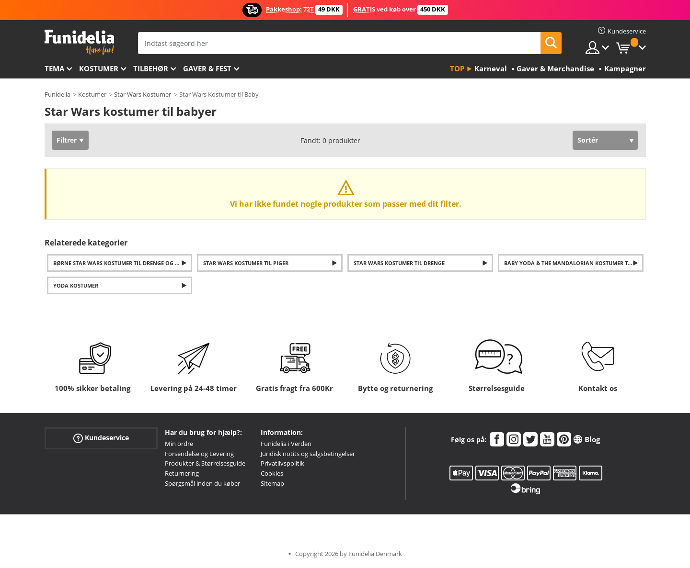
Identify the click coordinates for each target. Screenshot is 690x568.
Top (457, 68)
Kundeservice (101, 438)
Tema (54, 68)
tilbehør (150, 68)
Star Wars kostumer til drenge (399, 263)
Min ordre (179, 443)
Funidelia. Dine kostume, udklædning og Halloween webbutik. (79, 42)
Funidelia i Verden (286, 443)
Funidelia (57, 94)
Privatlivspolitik (282, 463)
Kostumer (98, 68)
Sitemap (272, 483)
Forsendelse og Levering (199, 453)
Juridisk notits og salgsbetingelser (308, 453)
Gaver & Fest (207, 68)
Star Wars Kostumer (142, 94)
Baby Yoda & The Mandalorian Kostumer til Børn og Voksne (574, 263)
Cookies (272, 473)
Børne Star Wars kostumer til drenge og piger (121, 263)
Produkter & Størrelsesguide (205, 463)
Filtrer (67, 140)
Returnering (182, 473)
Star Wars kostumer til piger (245, 263)
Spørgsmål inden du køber (202, 483)
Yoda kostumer (75, 285)
